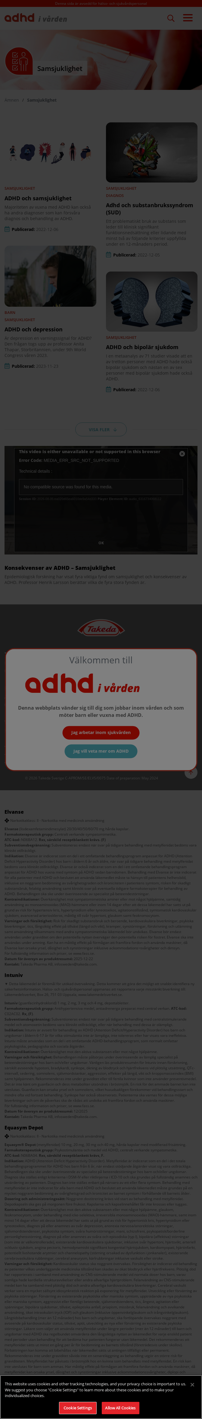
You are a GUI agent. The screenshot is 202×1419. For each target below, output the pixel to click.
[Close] (192, 1390)
